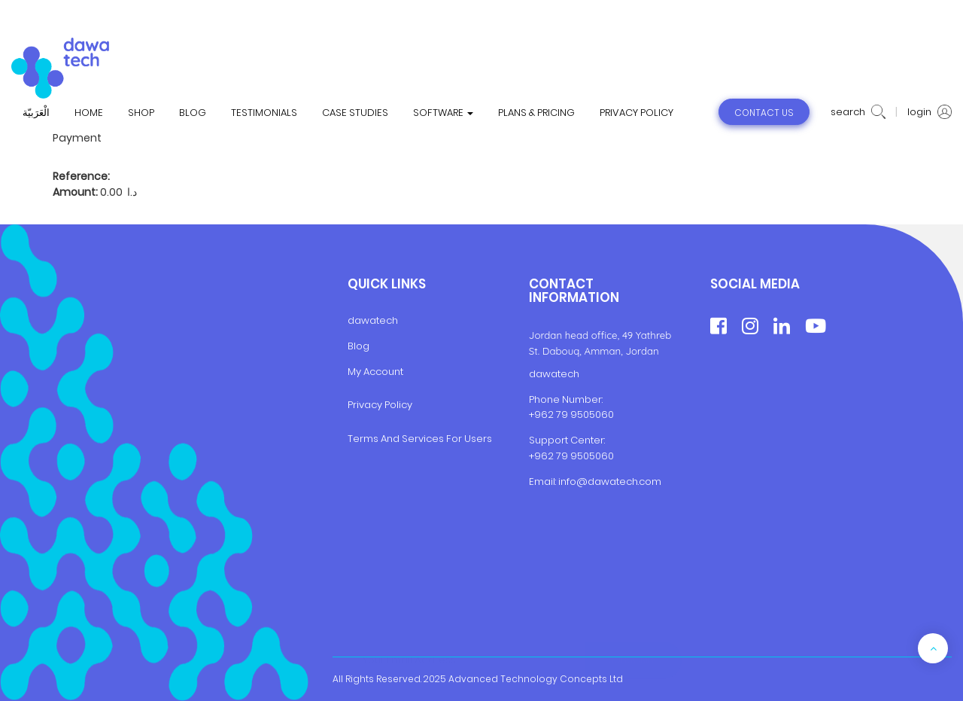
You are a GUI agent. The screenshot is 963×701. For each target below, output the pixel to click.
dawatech (373, 320)
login (929, 112)
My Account (375, 371)
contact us (764, 112)
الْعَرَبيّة (36, 113)
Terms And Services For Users (420, 438)
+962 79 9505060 (571, 414)
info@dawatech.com (609, 481)
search (858, 112)
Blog (358, 346)
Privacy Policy (380, 405)
